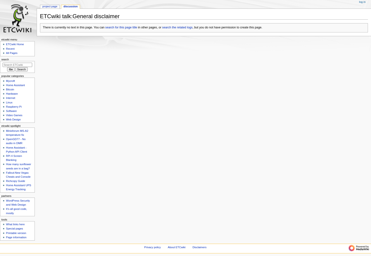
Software (11, 111)
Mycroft (10, 80)
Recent (10, 48)
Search (5, 59)
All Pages (11, 53)
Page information (16, 237)
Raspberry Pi (14, 106)
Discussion (70, 6)
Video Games (14, 115)
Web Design (13, 119)
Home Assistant (15, 85)
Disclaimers (200, 247)
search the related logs (177, 27)
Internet (10, 98)
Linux (9, 102)
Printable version (16, 233)
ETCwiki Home (15, 44)
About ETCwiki (177, 247)
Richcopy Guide (15, 181)
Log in (362, 1)
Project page (49, 6)
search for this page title (121, 27)
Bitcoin (10, 89)
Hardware (12, 93)
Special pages (14, 228)
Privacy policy (152, 247)
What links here (15, 224)
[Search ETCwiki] (17, 65)
